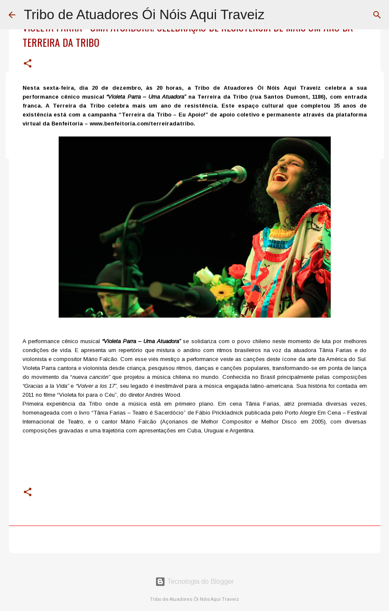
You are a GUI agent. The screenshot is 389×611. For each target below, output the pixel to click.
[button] (28, 64)
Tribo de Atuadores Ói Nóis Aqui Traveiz (144, 14)
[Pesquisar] (377, 15)
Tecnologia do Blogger (194, 581)
